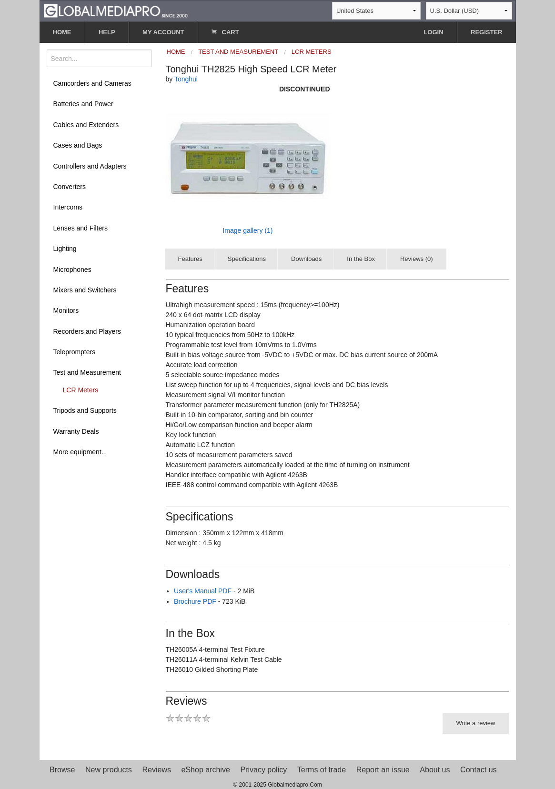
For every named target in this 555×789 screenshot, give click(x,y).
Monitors (66, 310)
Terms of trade (321, 770)
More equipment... (80, 452)
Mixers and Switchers (85, 290)
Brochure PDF (195, 601)
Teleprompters (74, 352)
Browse (62, 770)
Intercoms (67, 207)
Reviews (156, 770)
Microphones (72, 269)
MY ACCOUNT (163, 32)
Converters (69, 186)
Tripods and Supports (85, 410)
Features (190, 258)
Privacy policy (263, 770)
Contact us (478, 770)
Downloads (306, 258)
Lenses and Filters (80, 228)
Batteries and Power (83, 104)
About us (435, 770)
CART (225, 32)
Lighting (65, 248)
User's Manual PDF (203, 591)
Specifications (247, 258)
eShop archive (206, 770)
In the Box (361, 258)
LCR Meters (81, 390)
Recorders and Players (87, 331)
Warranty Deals (76, 431)
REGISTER (486, 32)
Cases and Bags (77, 145)
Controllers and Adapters (90, 166)
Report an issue (383, 770)
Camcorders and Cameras (92, 83)
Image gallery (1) (247, 230)
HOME (62, 32)
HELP (107, 32)
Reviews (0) (416, 258)
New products (108, 770)
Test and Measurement (87, 372)
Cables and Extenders (86, 125)
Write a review (475, 723)
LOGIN (433, 32)
